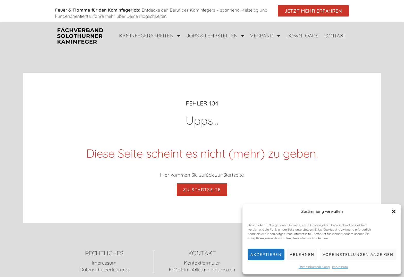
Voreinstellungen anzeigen (358, 254)
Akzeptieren (266, 254)
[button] (393, 211)
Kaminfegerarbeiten (150, 36)
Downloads (302, 35)
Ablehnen (302, 254)
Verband (265, 36)
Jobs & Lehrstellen (215, 36)
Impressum (340, 267)
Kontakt (335, 35)
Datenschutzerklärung (314, 267)
